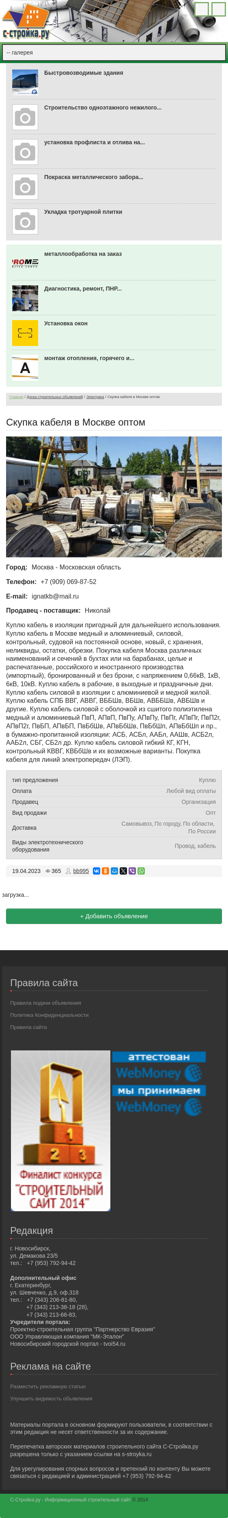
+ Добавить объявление (114, 916)
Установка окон (66, 323)
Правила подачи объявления (45, 1003)
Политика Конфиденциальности (49, 1015)
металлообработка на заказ (83, 254)
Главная (16, 397)
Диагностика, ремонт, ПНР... (83, 288)
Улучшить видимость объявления (51, 1399)
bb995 (81, 871)
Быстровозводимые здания (83, 73)
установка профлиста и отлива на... (94, 142)
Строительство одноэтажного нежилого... (102, 107)
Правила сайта (28, 1027)
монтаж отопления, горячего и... (89, 358)
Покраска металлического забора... (93, 177)
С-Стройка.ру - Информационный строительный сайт (71, 1500)
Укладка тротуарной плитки (83, 212)
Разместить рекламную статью (48, 1386)
